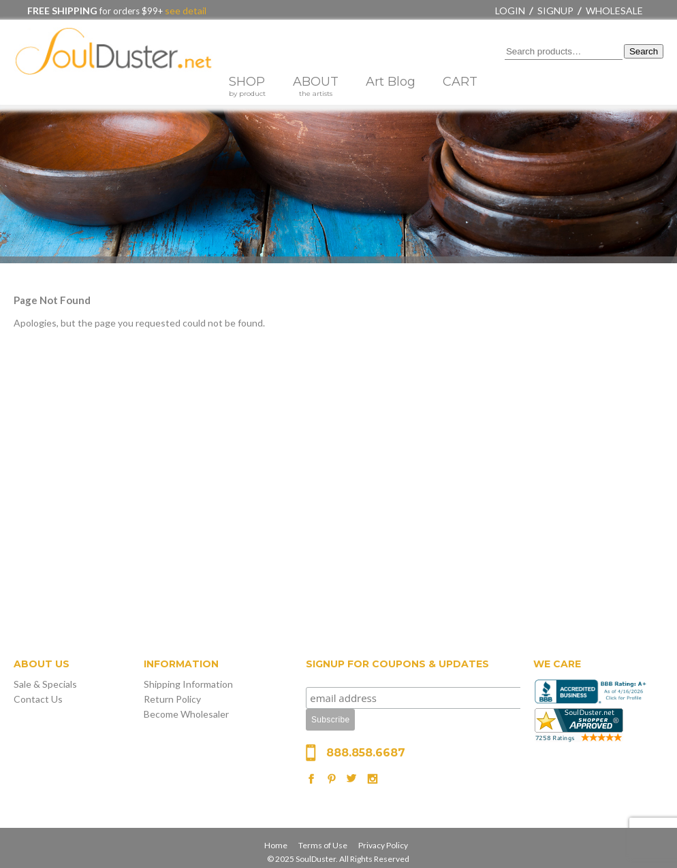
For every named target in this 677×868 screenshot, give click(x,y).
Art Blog (390, 81)
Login (510, 10)
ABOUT (315, 86)
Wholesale (614, 10)
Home (275, 845)
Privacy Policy (383, 845)
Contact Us (38, 699)
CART (460, 81)
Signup (555, 10)
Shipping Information (188, 684)
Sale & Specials (45, 684)
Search (643, 51)
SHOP (247, 86)
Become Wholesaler (186, 714)
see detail (184, 10)
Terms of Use (322, 845)
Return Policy (172, 699)
